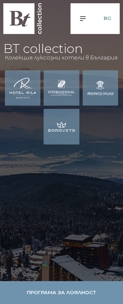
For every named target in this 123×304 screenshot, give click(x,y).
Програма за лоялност (61, 292)
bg (107, 18)
